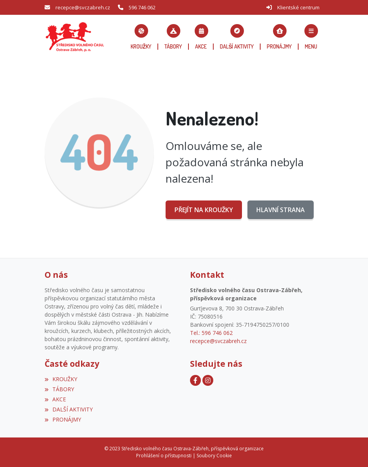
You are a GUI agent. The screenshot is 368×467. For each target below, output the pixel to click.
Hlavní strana (280, 210)
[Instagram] (207, 380)
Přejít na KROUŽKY (203, 210)
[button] (311, 37)
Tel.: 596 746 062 (211, 332)
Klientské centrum (298, 7)
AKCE (55, 399)
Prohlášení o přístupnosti (164, 455)
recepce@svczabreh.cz (82, 7)
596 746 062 (142, 7)
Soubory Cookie (214, 455)
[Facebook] (195, 380)
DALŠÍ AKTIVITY (69, 409)
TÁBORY (59, 389)
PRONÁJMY (63, 419)
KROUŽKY (61, 379)
